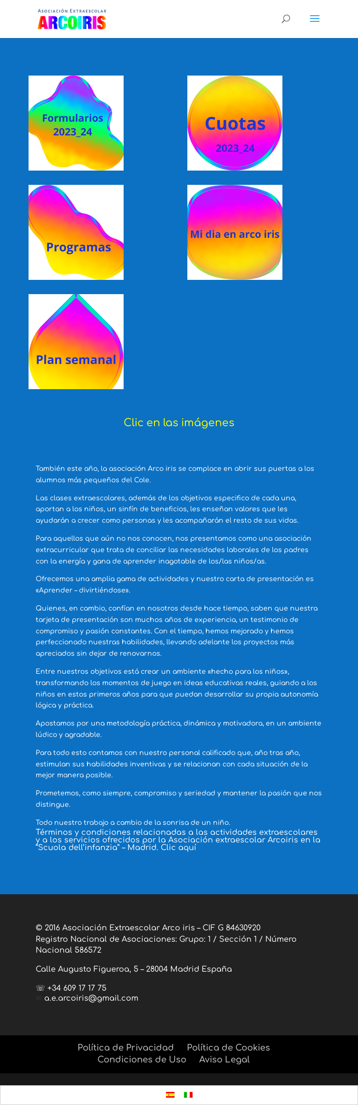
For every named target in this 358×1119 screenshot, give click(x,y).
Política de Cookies (228, 1047)
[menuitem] (170, 1095)
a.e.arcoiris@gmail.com (91, 998)
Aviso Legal (224, 1059)
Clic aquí (178, 847)
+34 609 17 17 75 (77, 988)
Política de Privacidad (125, 1047)
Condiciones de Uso (141, 1059)
